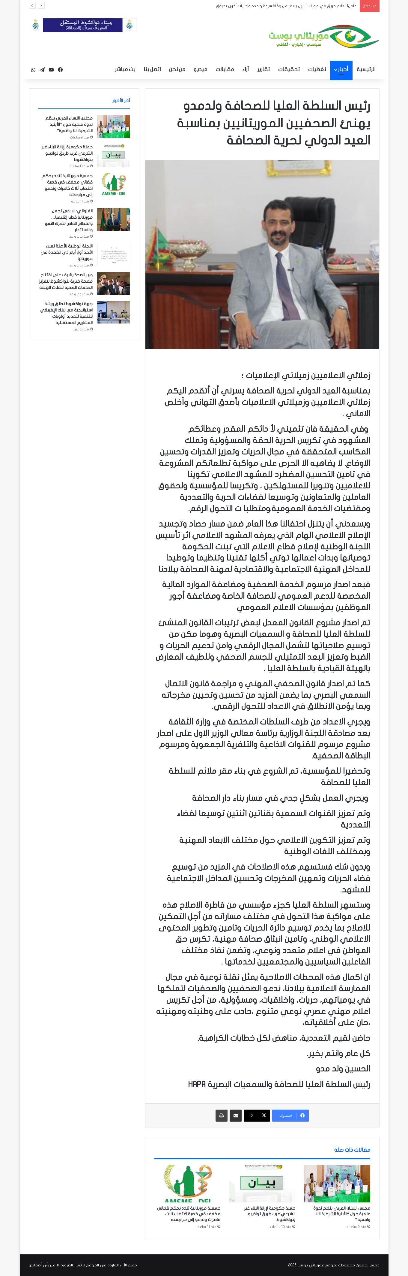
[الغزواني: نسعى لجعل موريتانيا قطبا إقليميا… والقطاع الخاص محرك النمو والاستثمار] (113, 219)
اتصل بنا (152, 69)
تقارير (263, 69)
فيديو (200, 69)
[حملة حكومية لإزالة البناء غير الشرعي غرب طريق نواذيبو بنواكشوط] (262, 1183)
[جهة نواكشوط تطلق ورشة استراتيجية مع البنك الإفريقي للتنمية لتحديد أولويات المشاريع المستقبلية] (113, 312)
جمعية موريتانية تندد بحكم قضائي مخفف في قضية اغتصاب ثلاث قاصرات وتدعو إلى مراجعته (188, 1214)
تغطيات (317, 69)
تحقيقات (289, 69)
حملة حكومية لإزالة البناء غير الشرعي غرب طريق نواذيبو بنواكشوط (269, 1214)
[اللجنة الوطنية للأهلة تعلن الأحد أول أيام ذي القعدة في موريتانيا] (113, 254)
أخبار (343, 69)
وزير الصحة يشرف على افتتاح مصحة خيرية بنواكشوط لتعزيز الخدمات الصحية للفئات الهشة (66, 281)
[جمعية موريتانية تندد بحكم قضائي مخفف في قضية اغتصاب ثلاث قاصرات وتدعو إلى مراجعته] (187, 1183)
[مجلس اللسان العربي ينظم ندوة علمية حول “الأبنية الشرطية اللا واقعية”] (337, 1183)
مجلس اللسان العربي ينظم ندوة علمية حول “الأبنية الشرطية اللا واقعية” (341, 1214)
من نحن (177, 69)
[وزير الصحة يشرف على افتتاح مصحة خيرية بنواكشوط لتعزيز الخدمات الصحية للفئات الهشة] (113, 283)
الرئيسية (366, 69)
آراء (245, 69)
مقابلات (225, 69)
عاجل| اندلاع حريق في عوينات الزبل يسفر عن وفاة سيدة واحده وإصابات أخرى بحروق (286, 6)
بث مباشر (125, 69)
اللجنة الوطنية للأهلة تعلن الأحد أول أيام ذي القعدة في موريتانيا (66, 252)
